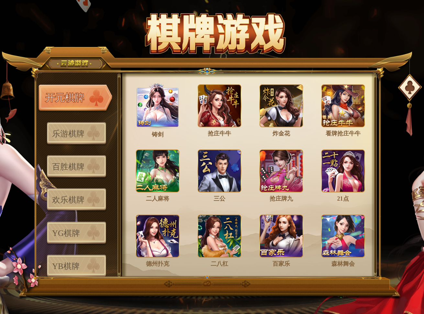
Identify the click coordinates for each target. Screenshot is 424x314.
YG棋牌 (66, 233)
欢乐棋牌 (68, 199)
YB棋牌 (66, 266)
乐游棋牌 (68, 133)
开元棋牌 (64, 97)
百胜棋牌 (68, 166)
